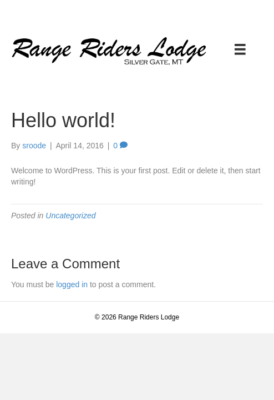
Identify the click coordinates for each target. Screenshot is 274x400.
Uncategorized (70, 215)
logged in (72, 284)
